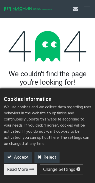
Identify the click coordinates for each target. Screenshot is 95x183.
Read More (17, 169)
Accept (21, 157)
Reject (49, 157)
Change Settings (59, 169)
